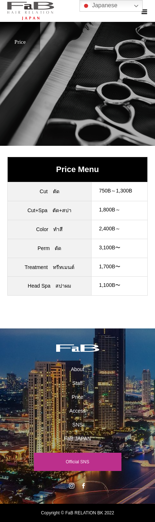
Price (78, 397)
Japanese (99, 5)
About (77, 369)
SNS (77, 425)
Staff (77, 383)
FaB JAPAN (77, 438)
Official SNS (77, 461)
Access (77, 411)
